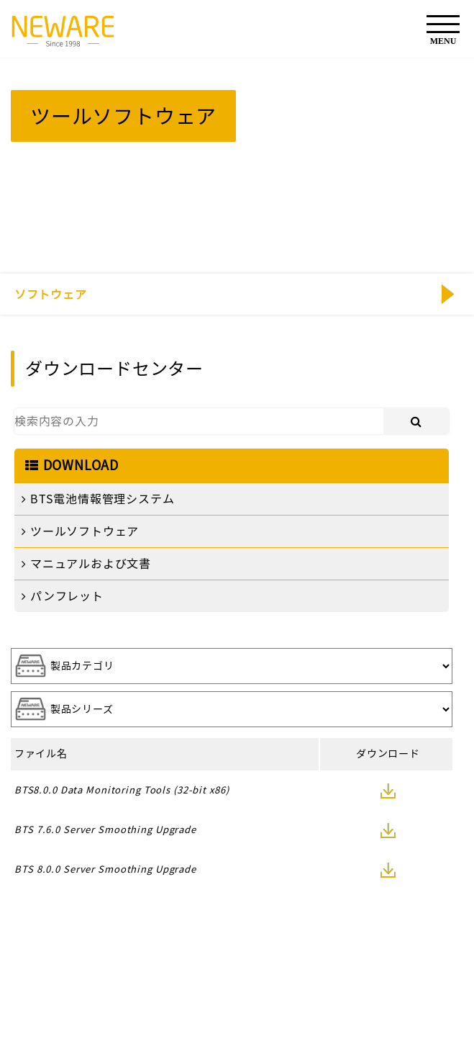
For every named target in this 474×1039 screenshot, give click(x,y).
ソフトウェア (50, 294)
